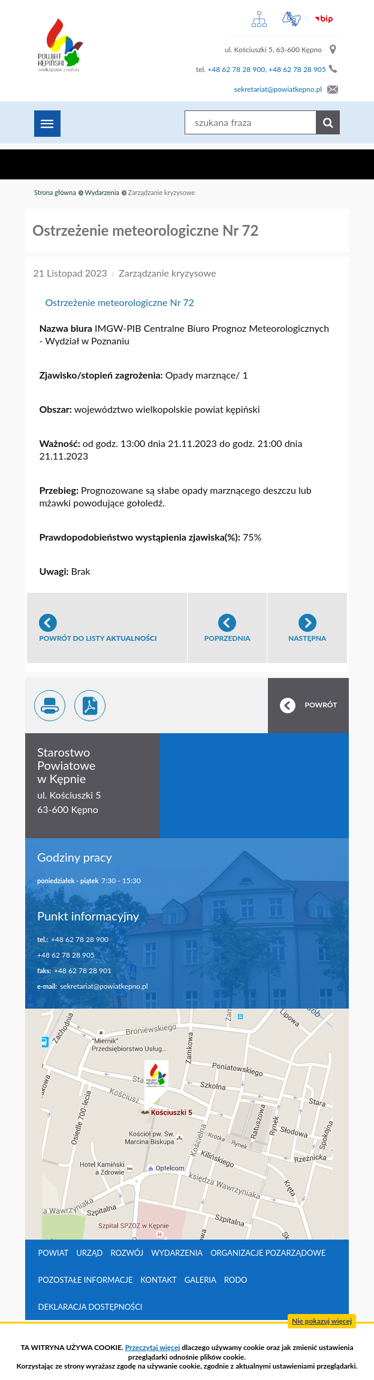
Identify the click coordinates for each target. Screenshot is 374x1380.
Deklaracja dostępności (90, 1307)
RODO (236, 1280)
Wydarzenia (102, 192)
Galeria (200, 1280)
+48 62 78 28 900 (236, 69)
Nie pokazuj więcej (322, 1320)
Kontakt (159, 1280)
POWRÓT (321, 704)
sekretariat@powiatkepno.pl (278, 89)
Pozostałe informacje (85, 1280)
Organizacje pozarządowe (267, 1253)
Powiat (53, 1253)
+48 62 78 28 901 (82, 970)
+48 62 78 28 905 (297, 69)
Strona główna (55, 192)
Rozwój (126, 1253)
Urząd (89, 1253)
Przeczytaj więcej (152, 1347)
